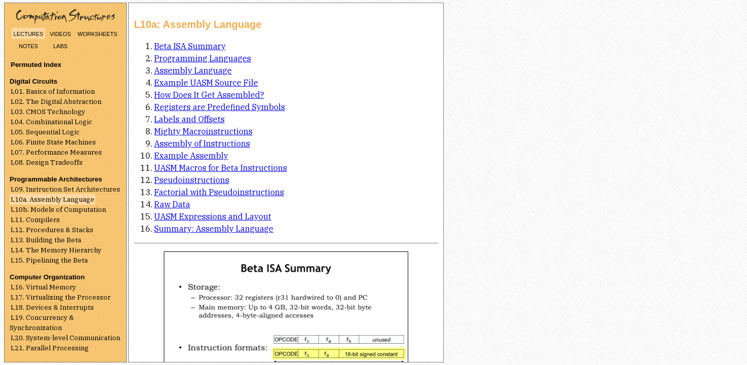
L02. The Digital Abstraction (56, 101)
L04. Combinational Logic (51, 121)
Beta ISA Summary (190, 46)
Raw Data (172, 204)
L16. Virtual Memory (43, 286)
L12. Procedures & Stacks (52, 229)
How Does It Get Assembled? (209, 95)
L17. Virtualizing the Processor (61, 297)
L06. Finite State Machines (53, 142)
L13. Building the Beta (46, 239)
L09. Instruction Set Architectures (65, 189)
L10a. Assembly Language (52, 199)
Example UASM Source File (206, 83)
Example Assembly (191, 156)
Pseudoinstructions (191, 180)
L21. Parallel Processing (50, 347)
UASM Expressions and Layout (212, 216)
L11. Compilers (35, 219)
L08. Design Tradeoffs (47, 162)
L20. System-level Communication (65, 337)
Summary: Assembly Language (213, 229)
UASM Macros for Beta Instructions (220, 168)
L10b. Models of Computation (58, 209)
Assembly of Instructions (202, 143)
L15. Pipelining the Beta (49, 260)
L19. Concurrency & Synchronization (42, 322)
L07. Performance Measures (56, 152)
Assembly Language (193, 70)
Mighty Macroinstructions (203, 131)
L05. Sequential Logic (45, 131)
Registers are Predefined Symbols (219, 107)
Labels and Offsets (189, 119)
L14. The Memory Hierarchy (56, 249)
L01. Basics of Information (53, 91)
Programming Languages (202, 58)
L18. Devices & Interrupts (52, 307)
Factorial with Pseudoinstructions (219, 192)
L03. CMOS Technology (48, 111)
